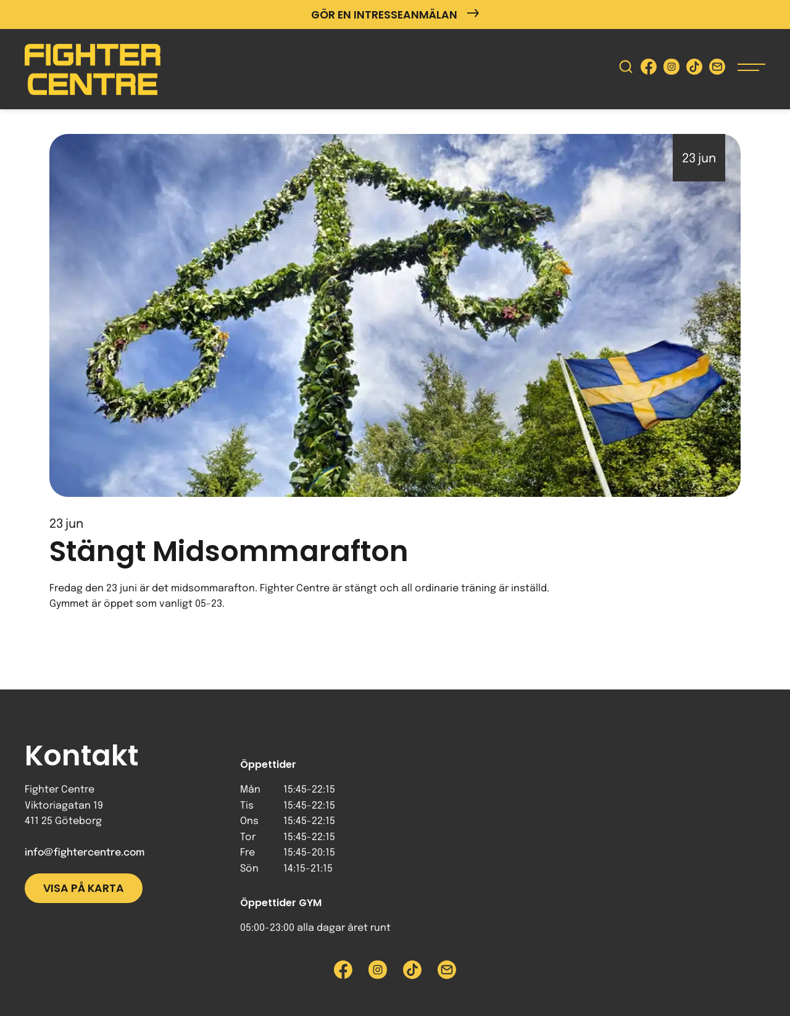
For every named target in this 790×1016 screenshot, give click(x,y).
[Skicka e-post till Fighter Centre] (717, 69)
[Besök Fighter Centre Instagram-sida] (671, 69)
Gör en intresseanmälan (395, 14)
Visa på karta (83, 888)
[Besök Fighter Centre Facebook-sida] (649, 69)
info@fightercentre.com (84, 852)
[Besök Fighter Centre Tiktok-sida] (694, 69)
